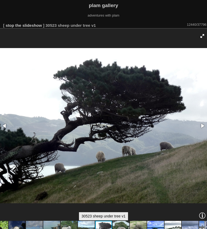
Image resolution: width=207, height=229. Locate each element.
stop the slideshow (24, 25)
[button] (202, 36)
